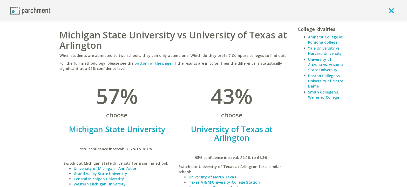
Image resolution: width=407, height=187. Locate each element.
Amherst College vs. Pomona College (326, 40)
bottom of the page (152, 63)
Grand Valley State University (100, 173)
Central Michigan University (99, 178)
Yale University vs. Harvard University (325, 51)
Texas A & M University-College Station (224, 182)
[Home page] (30, 10)
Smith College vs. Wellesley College (323, 95)
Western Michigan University (100, 184)
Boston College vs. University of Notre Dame (325, 81)
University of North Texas (212, 177)
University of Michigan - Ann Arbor (105, 168)
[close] (391, 10)
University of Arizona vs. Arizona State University (325, 64)
